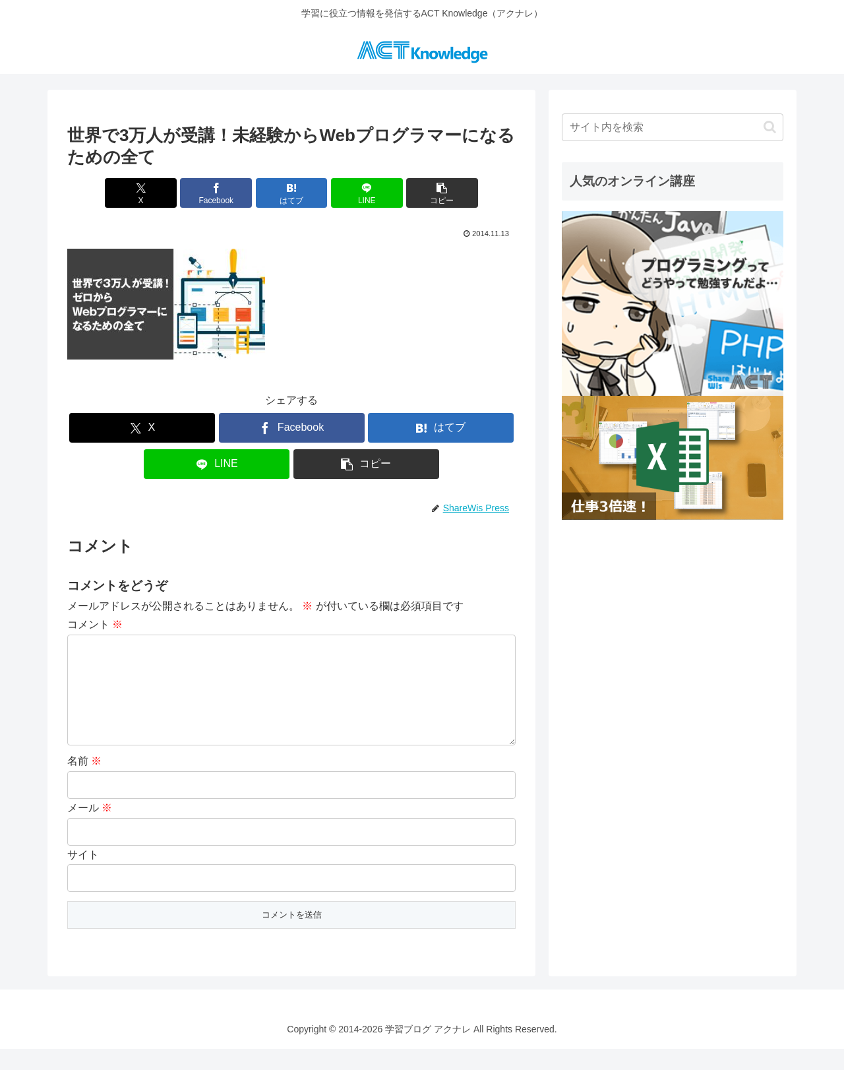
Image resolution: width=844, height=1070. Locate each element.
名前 (84, 782)
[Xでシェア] (141, 193)
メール (89, 828)
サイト (83, 875)
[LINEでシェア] (367, 193)
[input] (672, 127)
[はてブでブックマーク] (292, 193)
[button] (442, 193)
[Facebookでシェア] (216, 193)
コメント (95, 624)
